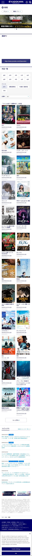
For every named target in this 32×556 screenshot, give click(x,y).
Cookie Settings (16, 549)
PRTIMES (11, 434)
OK (16, 553)
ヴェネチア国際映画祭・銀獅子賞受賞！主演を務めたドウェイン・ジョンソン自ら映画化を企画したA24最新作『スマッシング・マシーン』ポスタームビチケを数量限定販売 (16, 455)
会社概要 (4, 522)
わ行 (28, 79)
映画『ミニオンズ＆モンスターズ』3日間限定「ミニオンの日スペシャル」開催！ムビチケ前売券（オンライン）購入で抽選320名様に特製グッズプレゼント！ (16, 465)
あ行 (4, 75)
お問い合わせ (5, 527)
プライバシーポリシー (14, 527)
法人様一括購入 (22, 524)
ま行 (10, 79)
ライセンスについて (6, 524)
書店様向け (14, 524)
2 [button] (17, 29)
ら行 (22, 79)
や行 (16, 79)
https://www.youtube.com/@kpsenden (15, 61)
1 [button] (15, 29)
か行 (10, 75)
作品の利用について (17, 525)
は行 (4, 79)
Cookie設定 (4, 529)
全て (4, 86)
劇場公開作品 (12, 86)
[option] (16, 21)
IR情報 (8, 522)
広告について (20, 522)
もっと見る (16, 420)
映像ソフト (16, 11)
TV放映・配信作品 (23, 86)
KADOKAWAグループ (7, 525)
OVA (4, 90)
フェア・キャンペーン (13, 461)
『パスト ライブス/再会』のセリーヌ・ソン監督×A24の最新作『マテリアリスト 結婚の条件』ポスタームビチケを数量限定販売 (16, 446)
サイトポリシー (24, 527)
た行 (22, 75)
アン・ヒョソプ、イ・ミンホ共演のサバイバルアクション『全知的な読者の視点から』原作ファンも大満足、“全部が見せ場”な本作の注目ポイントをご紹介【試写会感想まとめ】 (16, 474)
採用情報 (13, 522)
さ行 (16, 75)
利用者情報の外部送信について (15, 529)
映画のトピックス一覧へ (23, 429)
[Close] (30, 534)
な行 (28, 75)
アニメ (5, 11)
